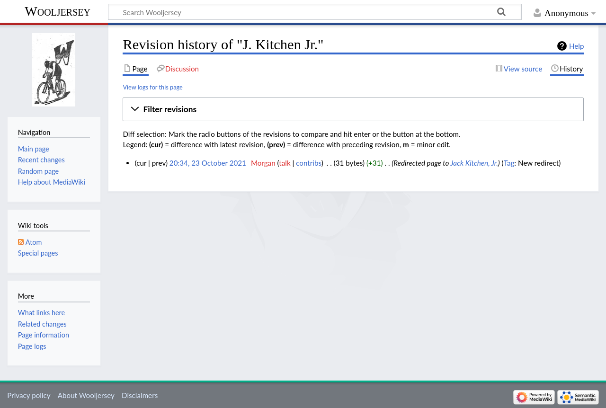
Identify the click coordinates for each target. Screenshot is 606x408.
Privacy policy (28, 395)
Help (576, 46)
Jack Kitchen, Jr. (474, 163)
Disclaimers (140, 395)
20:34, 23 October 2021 (207, 163)
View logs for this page (152, 87)
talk (284, 163)
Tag (509, 163)
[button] (353, 109)
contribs (308, 163)
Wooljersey (57, 11)
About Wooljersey (86, 395)
